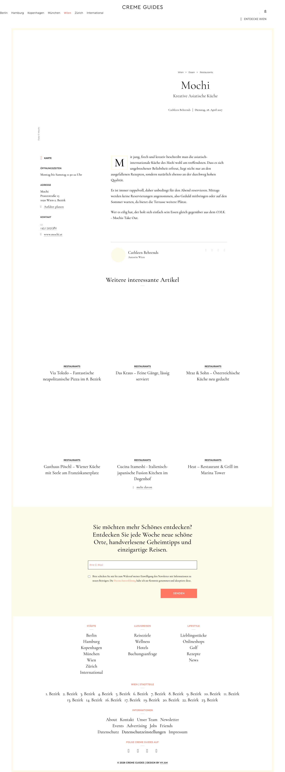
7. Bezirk (158, 693)
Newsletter (169, 719)
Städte (24, 11)
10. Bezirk (212, 693)
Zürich (97, 19)
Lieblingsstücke (193, 635)
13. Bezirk (75, 700)
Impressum (178, 732)
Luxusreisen (46, 11)
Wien (86, 19)
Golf (193, 647)
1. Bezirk (53, 693)
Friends (166, 725)
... (41, 223)
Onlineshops (193, 641)
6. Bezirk (140, 693)
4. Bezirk (105, 693)
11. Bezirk (231, 693)
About (111, 719)
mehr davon (144, 487)
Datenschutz (108, 732)
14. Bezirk (94, 700)
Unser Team (147, 719)
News (193, 660)
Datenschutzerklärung (125, 580)
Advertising (137, 725)
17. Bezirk (133, 700)
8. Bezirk (176, 693)
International (113, 19)
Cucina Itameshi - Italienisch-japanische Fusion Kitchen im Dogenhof (142, 472)
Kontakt (127, 719)
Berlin (22, 19)
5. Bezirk (123, 693)
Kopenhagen (54, 19)
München (72, 19)
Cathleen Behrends (179, 110)
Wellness (142, 641)
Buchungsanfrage (142, 653)
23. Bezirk (210, 700)
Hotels (142, 647)
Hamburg (36, 19)
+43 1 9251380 (48, 228)
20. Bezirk (171, 700)
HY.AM (164, 762)
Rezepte (193, 653)
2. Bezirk (70, 693)
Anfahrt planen (54, 207)
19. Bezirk (151, 700)
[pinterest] (147, 752)
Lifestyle (70, 11)
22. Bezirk (190, 700)
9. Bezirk (193, 693)
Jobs (153, 725)
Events (118, 725)
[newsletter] (156, 752)
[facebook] (128, 752)
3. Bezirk (88, 693)
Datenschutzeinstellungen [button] (144, 732)
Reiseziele (142, 635)
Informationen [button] (142, 710)
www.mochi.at (53, 234)
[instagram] (138, 752)
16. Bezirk (113, 700)
